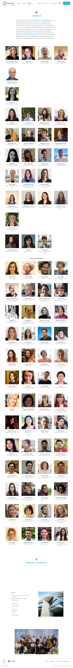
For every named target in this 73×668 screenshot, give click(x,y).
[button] (60, 3)
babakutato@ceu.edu (15, 606)
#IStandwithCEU (5, 665)
